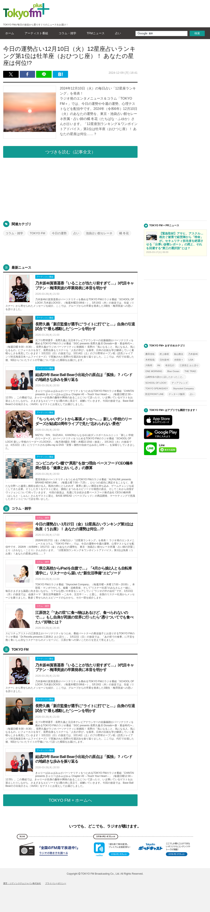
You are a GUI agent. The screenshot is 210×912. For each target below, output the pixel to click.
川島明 (148, 365)
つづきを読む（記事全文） (70, 152)
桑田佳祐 (150, 354)
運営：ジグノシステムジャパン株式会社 (22, 883)
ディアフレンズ (180, 383)
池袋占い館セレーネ (99, 233)
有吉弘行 (170, 365)
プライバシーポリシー (55, 883)
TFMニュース (95, 33)
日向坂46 (164, 359)
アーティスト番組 (35, 33)
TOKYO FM (37, 233)
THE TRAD (190, 371)
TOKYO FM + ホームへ (70, 800)
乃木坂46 (193, 354)
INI (158, 365)
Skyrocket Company (183, 388)
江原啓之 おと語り (189, 365)
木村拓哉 (150, 359)
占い (117, 33)
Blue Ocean (173, 371)
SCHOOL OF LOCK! (156, 383)
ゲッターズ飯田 (177, 394)
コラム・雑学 (66, 33)
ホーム (8, 33)
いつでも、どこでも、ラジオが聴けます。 (105, 826)
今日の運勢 (59, 233)
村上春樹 (164, 354)
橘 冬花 (124, 233)
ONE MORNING (153, 371)
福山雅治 (178, 354)
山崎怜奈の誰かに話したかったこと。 (165, 377)
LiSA (190, 359)
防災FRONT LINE (154, 394)
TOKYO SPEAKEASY (156, 388)
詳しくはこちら (70, 292)
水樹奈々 (178, 359)
